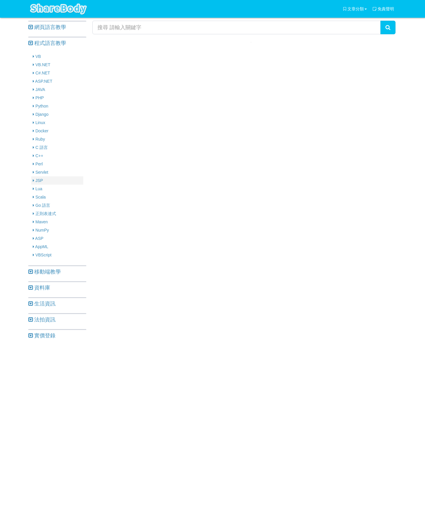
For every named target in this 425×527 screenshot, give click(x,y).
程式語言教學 (47, 43)
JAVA (39, 89)
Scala (39, 197)
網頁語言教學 (47, 27)
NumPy (41, 230)
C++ (38, 155)
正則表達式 (44, 213)
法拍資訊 (41, 320)
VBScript (42, 255)
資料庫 (39, 288)
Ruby (39, 139)
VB (37, 56)
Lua (37, 188)
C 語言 (40, 147)
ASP (38, 238)
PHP (38, 97)
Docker (40, 131)
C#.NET (41, 73)
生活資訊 (41, 304)
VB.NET (41, 64)
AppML (40, 246)
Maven (40, 221)
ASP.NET (42, 81)
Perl (38, 164)
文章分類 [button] (355, 8)
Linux (39, 122)
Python (40, 106)
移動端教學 (44, 272)
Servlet (40, 172)
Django (40, 114)
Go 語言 (41, 205)
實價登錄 (41, 336)
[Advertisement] (57, 433)
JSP (38, 180)
